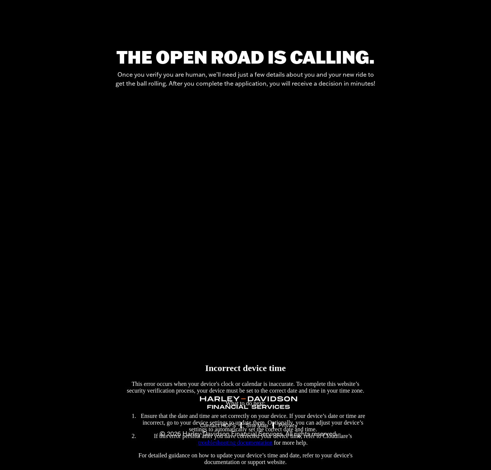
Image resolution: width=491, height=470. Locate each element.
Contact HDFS (218, 425)
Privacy (287, 425)
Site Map (257, 425)
